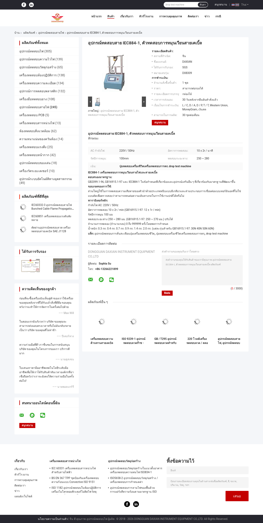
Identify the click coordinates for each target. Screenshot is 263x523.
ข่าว (207, 16)
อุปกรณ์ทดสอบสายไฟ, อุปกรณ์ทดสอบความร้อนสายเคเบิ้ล (229, 341)
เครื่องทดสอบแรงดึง (32, 147)
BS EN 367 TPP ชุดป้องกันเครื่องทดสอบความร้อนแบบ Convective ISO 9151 (75, 479)
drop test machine (217, 233)
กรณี (218, 16)
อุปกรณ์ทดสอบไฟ (31, 51)
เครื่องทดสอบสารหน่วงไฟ (36, 123)
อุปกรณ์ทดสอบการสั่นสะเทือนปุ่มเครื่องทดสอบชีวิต (124, 233)
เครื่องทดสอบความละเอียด (37, 83)
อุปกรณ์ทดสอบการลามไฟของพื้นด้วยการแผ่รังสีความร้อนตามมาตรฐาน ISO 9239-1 (133, 490)
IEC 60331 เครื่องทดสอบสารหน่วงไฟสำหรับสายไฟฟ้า (74, 470)
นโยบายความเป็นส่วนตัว (53, 518)
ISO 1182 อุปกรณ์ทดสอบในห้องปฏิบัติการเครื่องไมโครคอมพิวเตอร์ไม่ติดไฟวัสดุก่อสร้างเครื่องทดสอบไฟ (76, 490)
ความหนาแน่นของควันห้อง (38, 139)
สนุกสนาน (221, 4)
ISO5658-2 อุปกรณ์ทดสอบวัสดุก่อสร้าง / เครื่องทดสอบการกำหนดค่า (134, 479)
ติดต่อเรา (193, 16)
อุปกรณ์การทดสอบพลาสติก (38, 91)
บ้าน (17, 32)
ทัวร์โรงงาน (146, 16)
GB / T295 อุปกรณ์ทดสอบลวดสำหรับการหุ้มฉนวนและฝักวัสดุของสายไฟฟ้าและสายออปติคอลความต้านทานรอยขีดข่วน (165, 341)
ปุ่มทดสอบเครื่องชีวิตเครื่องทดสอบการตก (180, 233)
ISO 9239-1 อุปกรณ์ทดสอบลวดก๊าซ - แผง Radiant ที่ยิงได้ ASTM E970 (133, 341)
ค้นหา (203, 4)
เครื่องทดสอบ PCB (31, 115)
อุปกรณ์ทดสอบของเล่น (35, 163)
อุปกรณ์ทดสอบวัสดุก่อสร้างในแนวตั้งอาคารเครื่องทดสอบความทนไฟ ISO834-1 (136, 470)
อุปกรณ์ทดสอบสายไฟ (51, 32)
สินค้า (110, 16)
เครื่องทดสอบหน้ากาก (34, 155)
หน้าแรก (96, 16)
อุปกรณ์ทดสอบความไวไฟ (37, 59)
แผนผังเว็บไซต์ (23, 496)
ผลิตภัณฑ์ (29, 32)
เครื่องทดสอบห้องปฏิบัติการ (38, 75)
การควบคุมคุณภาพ (170, 16)
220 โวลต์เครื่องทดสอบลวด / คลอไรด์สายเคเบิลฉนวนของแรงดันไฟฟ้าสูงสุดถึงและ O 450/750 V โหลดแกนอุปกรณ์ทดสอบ (197, 341)
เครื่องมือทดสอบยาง (33, 99)
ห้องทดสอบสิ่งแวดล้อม (34, 131)
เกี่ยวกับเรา (126, 16)
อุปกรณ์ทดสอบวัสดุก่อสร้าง (37, 67)
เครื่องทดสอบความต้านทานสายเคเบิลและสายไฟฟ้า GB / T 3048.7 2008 (101, 341)
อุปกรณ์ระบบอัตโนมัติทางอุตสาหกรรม (45, 179)
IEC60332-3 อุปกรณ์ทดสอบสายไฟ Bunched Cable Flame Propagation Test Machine (52, 208)
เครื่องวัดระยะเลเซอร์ (33, 171)
